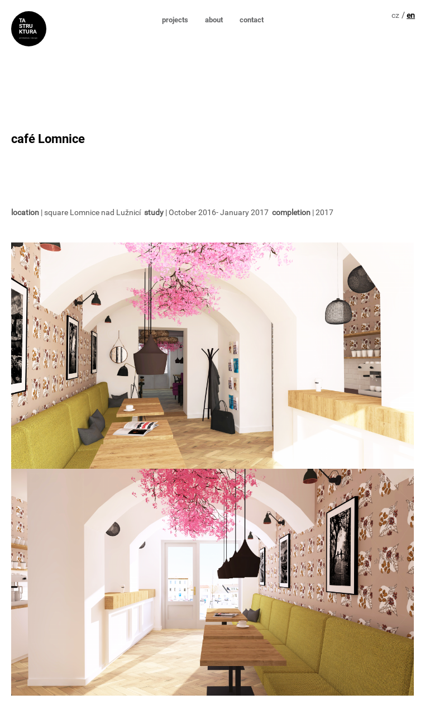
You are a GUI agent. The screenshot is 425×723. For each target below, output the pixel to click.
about (214, 20)
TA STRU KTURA (28, 24)
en (411, 15)
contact (252, 20)
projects (175, 20)
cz (395, 15)
